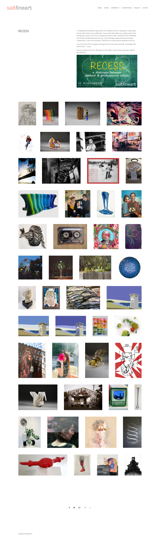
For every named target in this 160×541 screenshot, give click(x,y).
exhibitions (115, 8)
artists (106, 8)
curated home (126, 8)
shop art (137, 8)
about (100, 8)
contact (145, 8)
